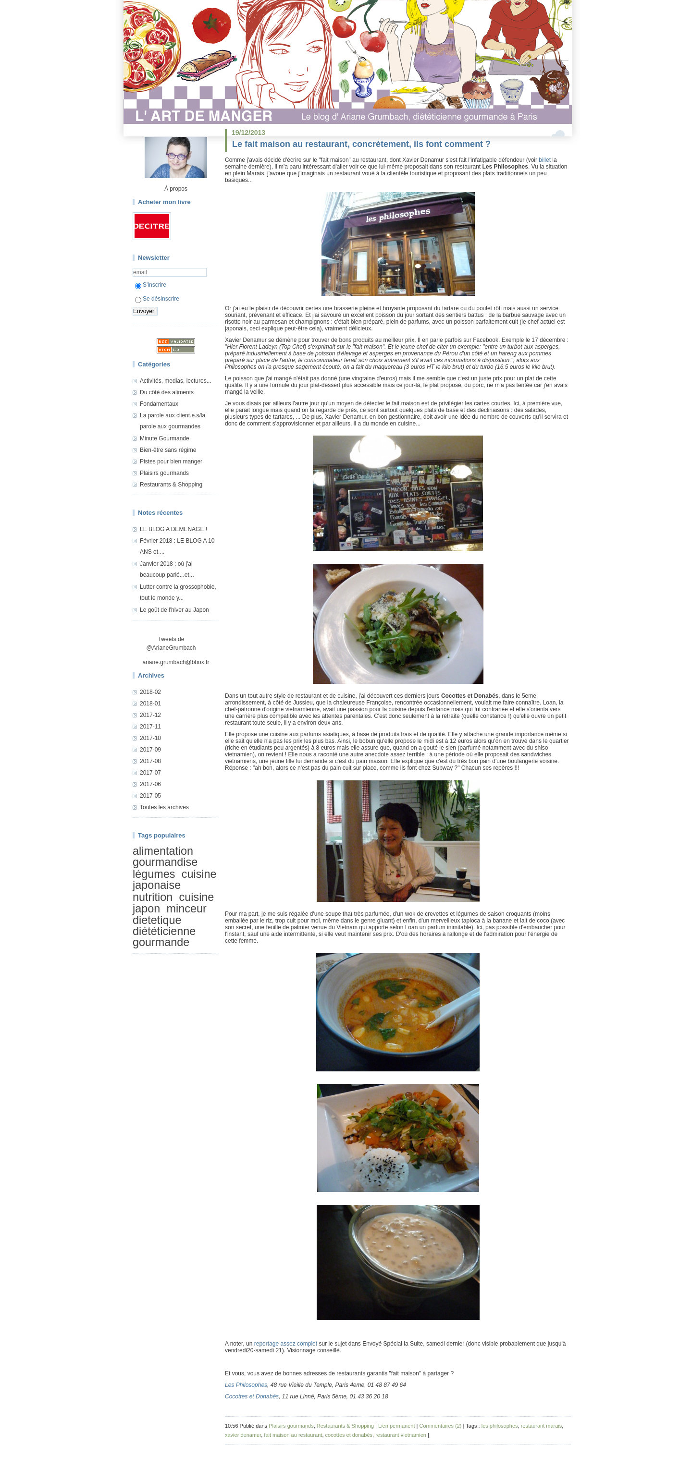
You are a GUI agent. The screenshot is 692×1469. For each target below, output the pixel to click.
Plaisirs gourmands (164, 473)
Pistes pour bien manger (171, 461)
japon (146, 908)
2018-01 (150, 703)
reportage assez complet (285, 1343)
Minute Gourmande (164, 438)
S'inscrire (150, 284)
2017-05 (150, 795)
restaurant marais (541, 1426)
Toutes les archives (164, 807)
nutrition (153, 897)
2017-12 (150, 715)
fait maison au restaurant (293, 1435)
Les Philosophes (246, 1385)
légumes (154, 874)
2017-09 (150, 749)
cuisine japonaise (175, 879)
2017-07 (150, 772)
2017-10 (150, 738)
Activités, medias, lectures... (175, 380)
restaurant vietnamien (400, 1435)
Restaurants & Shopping (171, 484)
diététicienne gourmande (164, 936)
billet (545, 160)
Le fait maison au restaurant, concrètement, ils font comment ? (361, 144)
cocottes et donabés (348, 1435)
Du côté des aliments (167, 392)
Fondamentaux (159, 404)
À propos (175, 188)
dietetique (157, 920)
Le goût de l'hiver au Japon (174, 610)
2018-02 (150, 692)
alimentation (163, 851)
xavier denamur (243, 1435)
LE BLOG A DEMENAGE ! (173, 529)
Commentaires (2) (440, 1426)
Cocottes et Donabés (252, 1396)
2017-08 (150, 761)
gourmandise (165, 862)
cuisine (196, 897)
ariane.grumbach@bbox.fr (176, 662)
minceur (187, 908)
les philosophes (500, 1426)
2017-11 (150, 726)
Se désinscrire (157, 298)
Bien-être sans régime (168, 450)
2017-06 (150, 784)
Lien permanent (396, 1426)
